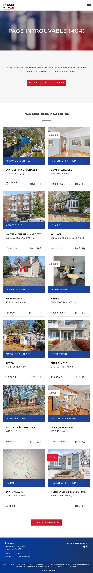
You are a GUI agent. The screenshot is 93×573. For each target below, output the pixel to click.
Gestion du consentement (68, 566)
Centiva (51, 570)
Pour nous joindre (53, 83)
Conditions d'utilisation (47, 566)
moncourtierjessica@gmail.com (24, 556)
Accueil (33, 83)
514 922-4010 (14, 554)
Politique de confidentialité (26, 566)
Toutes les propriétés (46, 522)
